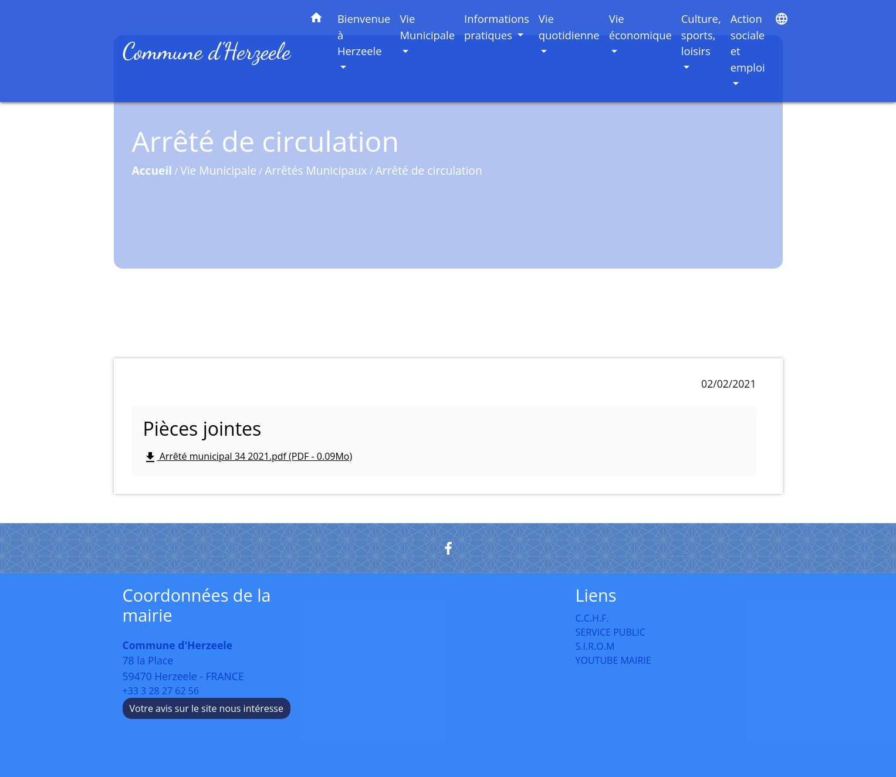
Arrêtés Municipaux (316, 170)
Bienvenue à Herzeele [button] (364, 34)
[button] (316, 19)
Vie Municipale (218, 170)
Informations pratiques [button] (496, 26)
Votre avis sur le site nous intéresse (206, 708)
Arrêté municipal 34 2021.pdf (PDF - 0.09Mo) (248, 457)
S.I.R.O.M (595, 646)
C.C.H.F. (592, 618)
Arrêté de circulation (429, 170)
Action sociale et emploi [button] (748, 42)
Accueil (152, 170)
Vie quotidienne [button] (569, 26)
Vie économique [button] (640, 26)
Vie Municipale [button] (427, 26)
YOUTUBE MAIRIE (613, 660)
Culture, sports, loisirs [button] (701, 34)
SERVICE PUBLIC (610, 632)
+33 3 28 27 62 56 (161, 690)
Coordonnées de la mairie (197, 605)
